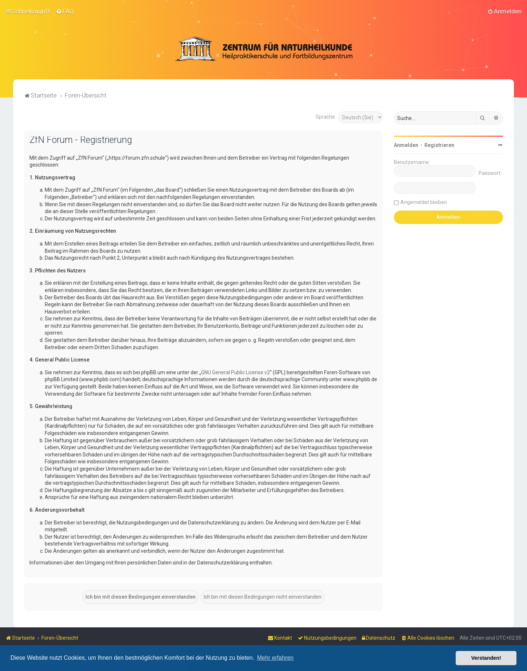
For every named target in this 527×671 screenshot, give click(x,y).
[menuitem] (65, 11)
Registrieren (439, 145)
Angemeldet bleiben (423, 202)
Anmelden (406, 145)
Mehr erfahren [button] (275, 658)
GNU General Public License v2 (235, 372)
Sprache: (326, 116)
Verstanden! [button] (486, 658)
